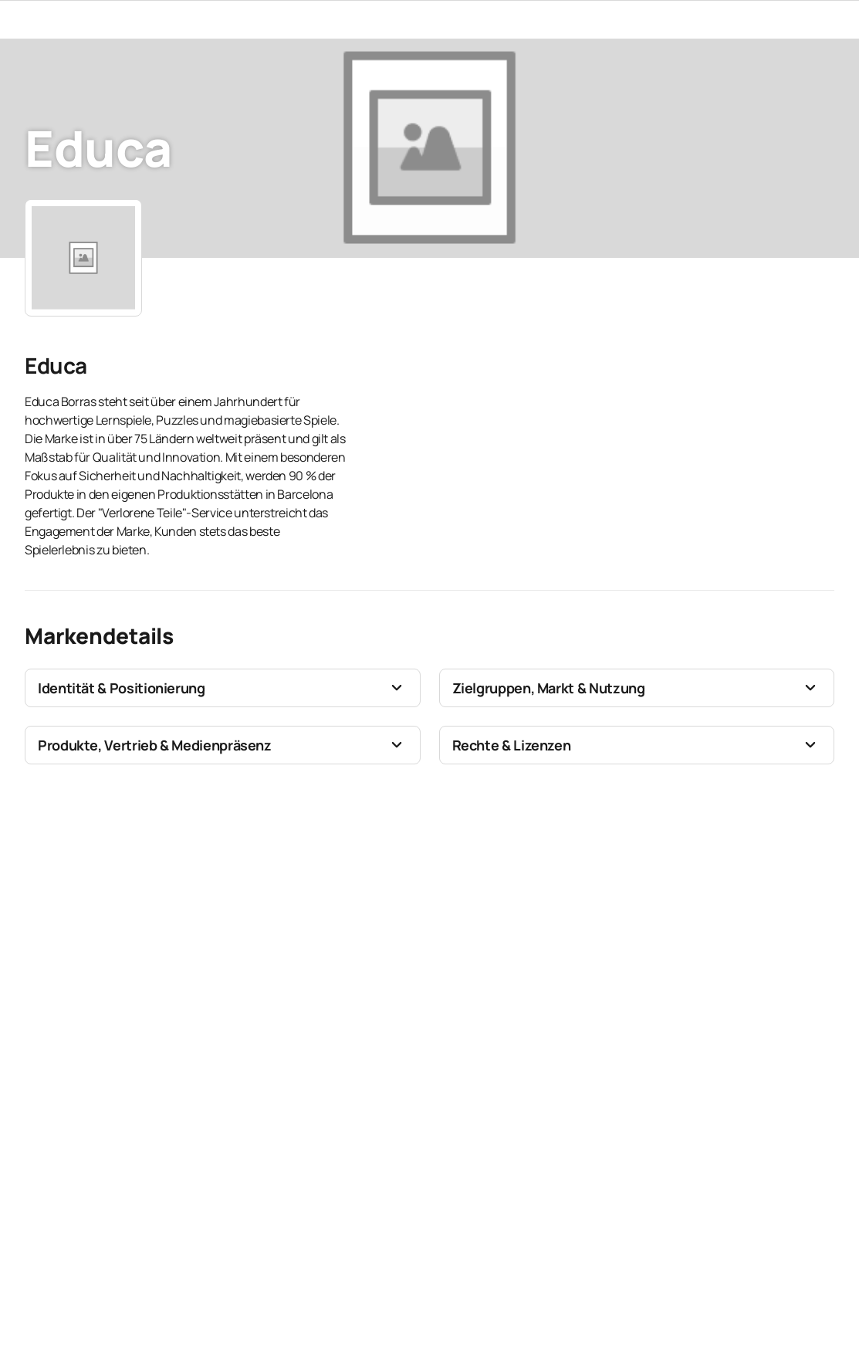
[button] (222, 687)
